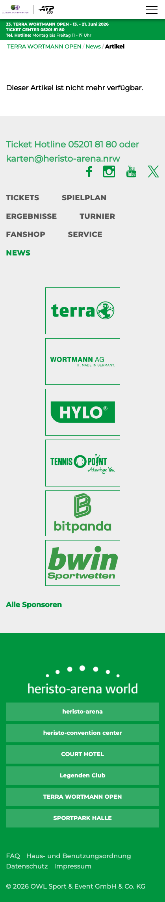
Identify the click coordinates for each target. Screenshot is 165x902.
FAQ (13, 856)
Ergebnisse (31, 216)
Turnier (97, 216)
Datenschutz (27, 866)
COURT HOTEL (82, 754)
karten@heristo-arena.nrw (63, 158)
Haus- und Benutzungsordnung (78, 856)
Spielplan (84, 198)
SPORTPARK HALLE (82, 818)
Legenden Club (82, 775)
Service (85, 234)
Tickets (22, 198)
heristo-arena (82, 711)
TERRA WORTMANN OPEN (44, 46)
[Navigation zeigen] (151, 10)
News (93, 46)
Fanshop (25, 234)
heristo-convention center (82, 732)
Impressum (72, 866)
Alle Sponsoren (34, 604)
